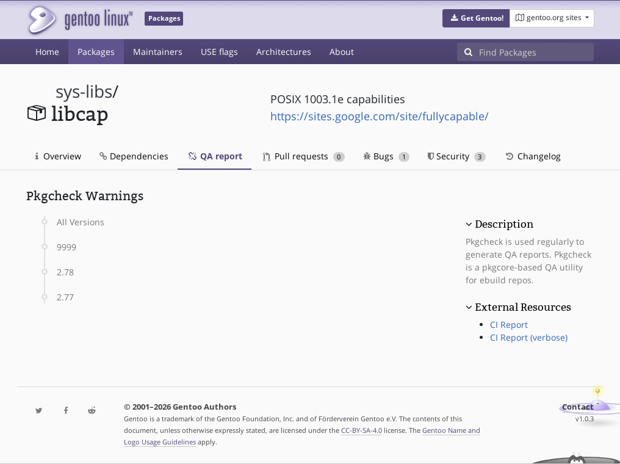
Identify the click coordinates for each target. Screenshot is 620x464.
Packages (96, 51)
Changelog (532, 156)
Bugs (386, 156)
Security (457, 156)
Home (47, 51)
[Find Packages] (536, 52)
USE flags (219, 51)
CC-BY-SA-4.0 (361, 430)
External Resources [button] (523, 307)
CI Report (509, 324)
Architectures (283, 51)
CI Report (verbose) (529, 337)
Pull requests (304, 156)
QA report (214, 156)
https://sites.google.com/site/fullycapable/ (379, 116)
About (342, 51)
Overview (58, 156)
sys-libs (84, 91)
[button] (476, 18)
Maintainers (157, 51)
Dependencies (133, 156)
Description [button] (504, 224)
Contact (578, 407)
